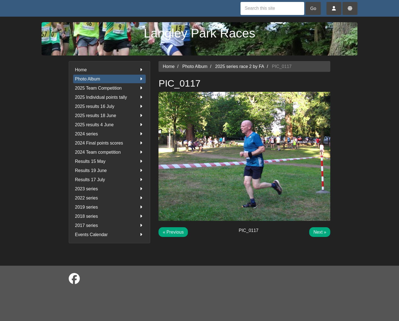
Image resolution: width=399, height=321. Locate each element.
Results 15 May (109, 161)
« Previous (173, 232)
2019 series (109, 207)
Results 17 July (109, 179)
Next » (319, 232)
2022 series (109, 198)
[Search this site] (272, 8)
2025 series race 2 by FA (239, 66)
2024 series (109, 134)
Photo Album (109, 79)
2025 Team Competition (109, 88)
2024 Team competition (109, 152)
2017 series (109, 225)
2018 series (109, 216)
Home (109, 70)
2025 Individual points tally (109, 97)
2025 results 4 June (109, 125)
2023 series (109, 189)
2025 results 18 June (109, 115)
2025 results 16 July (109, 106)
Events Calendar (109, 234)
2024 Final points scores (109, 143)
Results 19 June (109, 170)
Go (313, 8)
